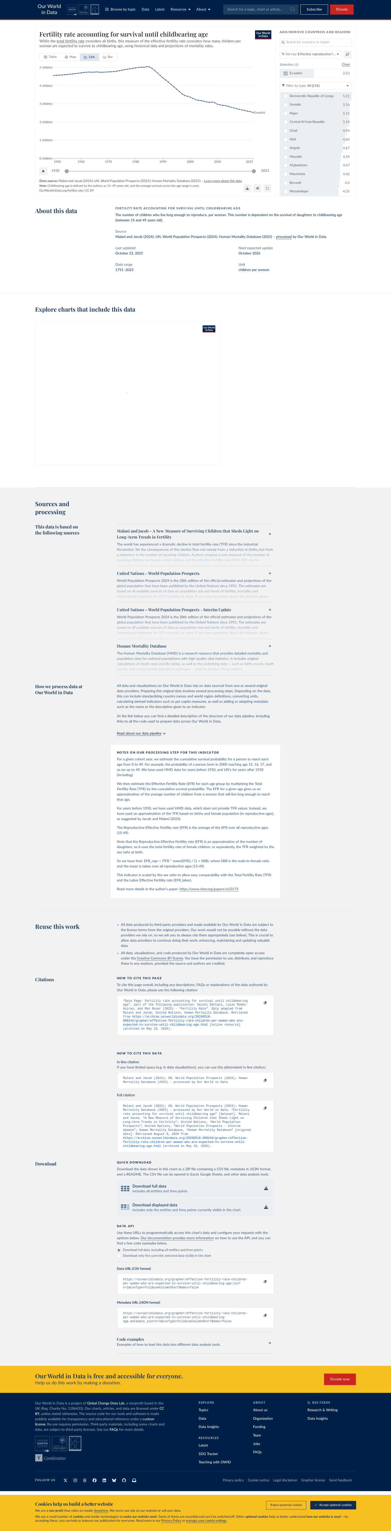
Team (257, 1449)
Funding (259, 1440)
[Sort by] (311, 54)
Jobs (256, 1457)
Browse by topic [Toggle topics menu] (120, 9)
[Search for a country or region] (316, 42)
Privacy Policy (171, 1520)
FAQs (114, 1443)
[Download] (247, 188)
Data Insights (209, 1440)
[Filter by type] (316, 86)
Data (145, 9)
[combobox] (260, 10)
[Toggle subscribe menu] (314, 10)
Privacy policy (233, 1494)
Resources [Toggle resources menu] (181, 9)
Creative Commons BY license (160, 958)
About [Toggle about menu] (203, 9)
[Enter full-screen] (267, 188)
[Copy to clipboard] (260, 1003)
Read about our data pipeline (141, 733)
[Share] (257, 188)
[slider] (67, 171)
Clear (346, 64)
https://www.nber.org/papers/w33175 (209, 889)
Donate (342, 9)
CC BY (89, 190)
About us (260, 1423)
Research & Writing (322, 1423)
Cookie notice (258, 1494)
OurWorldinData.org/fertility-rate (61, 190)
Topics (203, 1423)
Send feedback (340, 1494)
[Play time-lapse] (43, 171)
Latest (160, 9)
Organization (263, 1432)
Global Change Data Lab (105, 1417)
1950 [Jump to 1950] (55, 170)
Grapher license (313, 1494)
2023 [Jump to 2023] (265, 170)
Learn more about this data (223, 181)
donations (101, 1510)
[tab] (50, 57)
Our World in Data (49, 9)
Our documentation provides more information (177, 1248)
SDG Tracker (208, 1467)
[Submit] (292, 9)
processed (284, 237)
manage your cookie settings (206, 1520)
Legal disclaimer (285, 1494)
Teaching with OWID (215, 1476)
